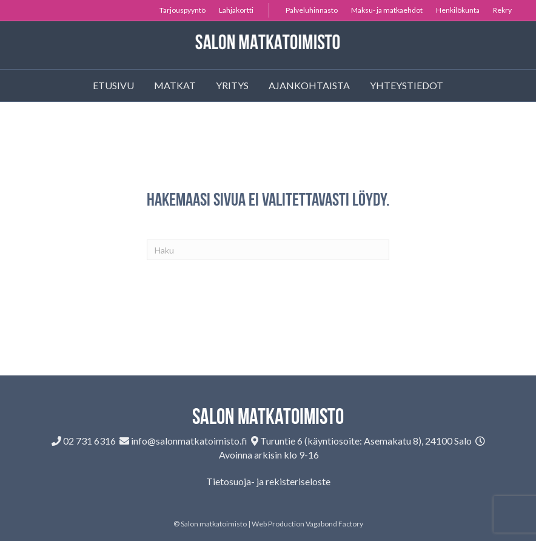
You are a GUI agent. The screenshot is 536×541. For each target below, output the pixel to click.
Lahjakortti (236, 10)
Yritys (232, 85)
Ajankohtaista (309, 85)
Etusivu (113, 85)
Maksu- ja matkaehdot (387, 10)
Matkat (175, 85)
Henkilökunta (458, 10)
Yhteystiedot (406, 85)
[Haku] (268, 250)
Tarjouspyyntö (182, 10)
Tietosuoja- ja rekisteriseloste (268, 481)
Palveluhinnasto (312, 10)
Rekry (502, 10)
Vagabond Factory (334, 523)
